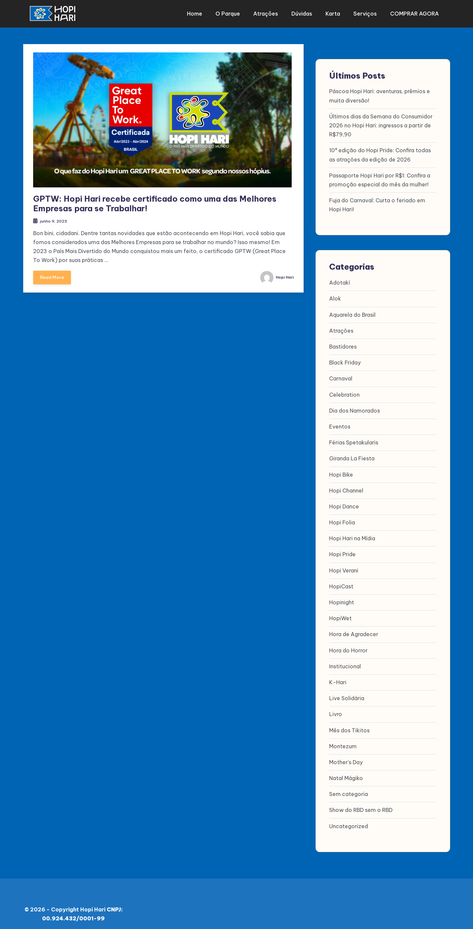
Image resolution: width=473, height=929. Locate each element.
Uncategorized (348, 822)
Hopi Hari (274, 274)
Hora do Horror (348, 646)
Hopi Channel (346, 486)
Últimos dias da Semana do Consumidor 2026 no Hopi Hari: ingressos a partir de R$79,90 (381, 121)
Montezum (343, 742)
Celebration (344, 390)
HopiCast (341, 582)
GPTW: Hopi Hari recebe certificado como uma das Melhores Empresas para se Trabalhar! (154, 199)
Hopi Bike (341, 470)
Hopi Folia (342, 518)
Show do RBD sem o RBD (360, 806)
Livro (335, 710)
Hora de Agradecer (353, 630)
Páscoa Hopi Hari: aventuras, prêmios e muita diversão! (379, 92)
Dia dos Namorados (354, 406)
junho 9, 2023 (57, 217)
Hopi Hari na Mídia (352, 534)
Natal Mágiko (346, 774)
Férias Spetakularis (353, 438)
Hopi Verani (343, 566)
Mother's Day (346, 758)
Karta (335, 11)
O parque (238, 11)
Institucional (345, 662)
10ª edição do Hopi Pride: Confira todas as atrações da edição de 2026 (380, 151)
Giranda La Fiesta (352, 454)
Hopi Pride (342, 550)
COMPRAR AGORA (411, 11)
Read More (54, 276)
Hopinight (341, 598)
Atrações (273, 11)
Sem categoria (348, 790)
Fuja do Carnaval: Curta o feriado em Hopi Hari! (377, 201)
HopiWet (340, 614)
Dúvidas (307, 11)
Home (207, 11)
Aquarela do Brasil (352, 310)
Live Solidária (346, 694)
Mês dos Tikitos (349, 726)
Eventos (339, 422)
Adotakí (339, 279)
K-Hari (337, 678)
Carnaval (340, 374)
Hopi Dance (344, 502)
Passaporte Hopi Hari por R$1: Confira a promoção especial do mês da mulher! (379, 176)
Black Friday (345, 358)
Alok (335, 295)
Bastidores (343, 342)
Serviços (365, 11)
